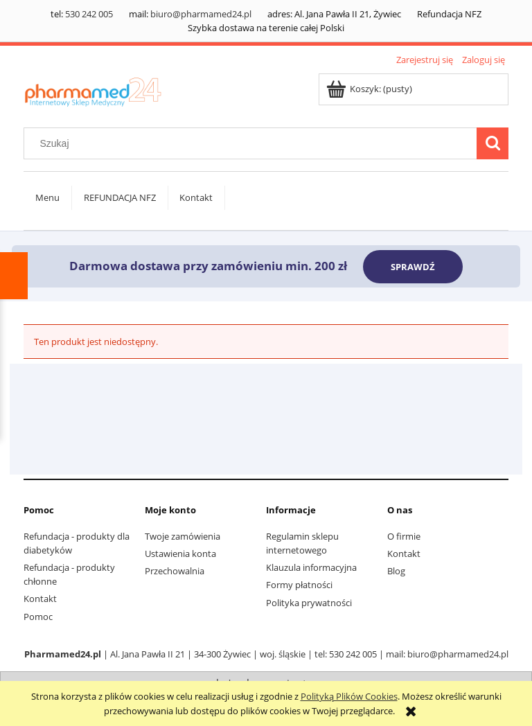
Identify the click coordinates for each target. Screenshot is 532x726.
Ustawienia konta (180, 553)
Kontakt (40, 598)
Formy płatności (299, 584)
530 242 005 (89, 14)
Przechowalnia (174, 571)
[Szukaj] (492, 143)
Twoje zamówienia (182, 536)
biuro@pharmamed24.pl (200, 14)
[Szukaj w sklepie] (253, 143)
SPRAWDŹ (413, 266)
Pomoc (38, 616)
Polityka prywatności (309, 602)
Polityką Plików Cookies (349, 696)
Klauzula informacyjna (311, 567)
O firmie (403, 536)
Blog (396, 571)
